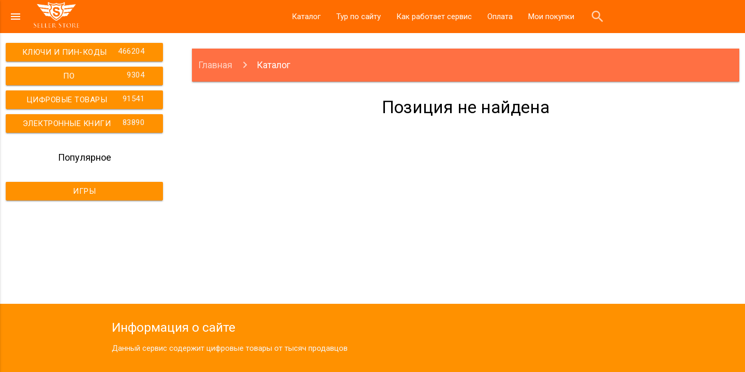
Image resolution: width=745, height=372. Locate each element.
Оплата (500, 16)
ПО (105, 75)
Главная (215, 64)
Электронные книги (85, 122)
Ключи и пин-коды (84, 51)
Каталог (306, 16)
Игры (84, 191)
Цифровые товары (86, 98)
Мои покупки (551, 16)
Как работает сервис (434, 16)
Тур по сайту (358, 16)
